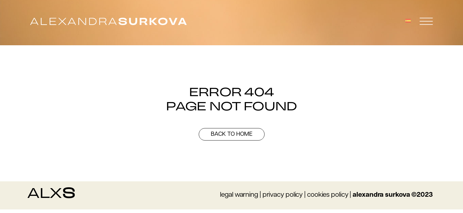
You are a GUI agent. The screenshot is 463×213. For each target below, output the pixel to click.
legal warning (239, 195)
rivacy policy (285, 195)
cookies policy (327, 195)
